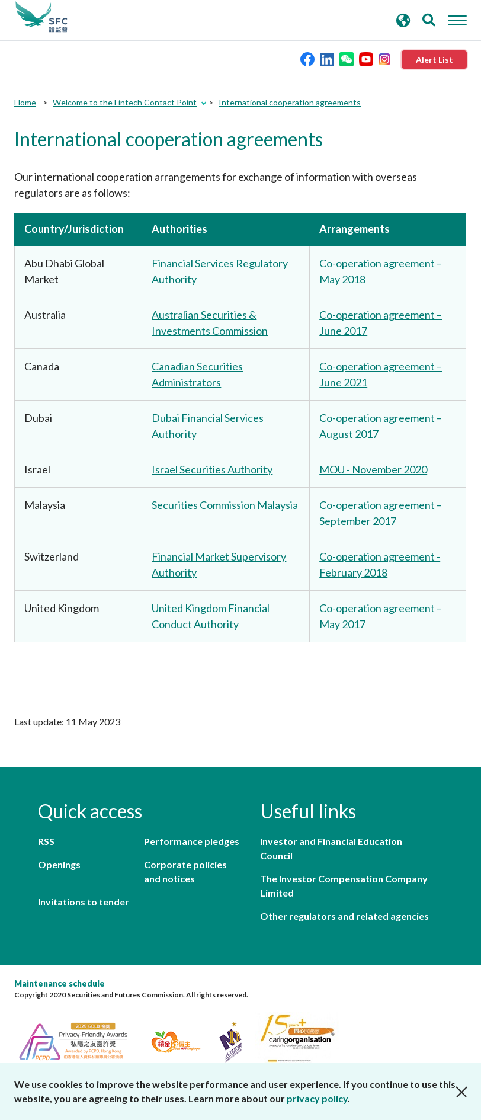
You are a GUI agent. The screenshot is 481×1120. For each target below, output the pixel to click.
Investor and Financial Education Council (331, 848)
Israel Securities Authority (212, 469)
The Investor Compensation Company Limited (344, 885)
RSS (46, 841)
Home (25, 102)
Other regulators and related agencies (344, 915)
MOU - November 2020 (373, 469)
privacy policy (317, 1098)
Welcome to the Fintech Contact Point (125, 102)
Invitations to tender (83, 901)
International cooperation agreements (290, 102)
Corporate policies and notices (185, 871)
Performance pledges (191, 841)
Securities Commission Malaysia (225, 504)
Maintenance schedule (59, 983)
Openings (59, 864)
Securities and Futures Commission (41, 17)
